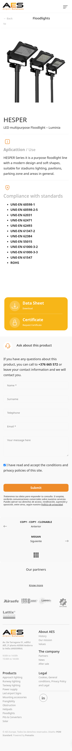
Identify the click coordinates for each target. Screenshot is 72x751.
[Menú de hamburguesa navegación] (65, 6)
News (42, 659)
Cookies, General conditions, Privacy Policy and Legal (52, 681)
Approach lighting (12, 677)
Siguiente (37, 539)
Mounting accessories (15, 697)
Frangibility (9, 701)
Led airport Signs (12, 693)
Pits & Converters (12, 717)
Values (42, 644)
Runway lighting (11, 681)
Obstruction (9, 705)
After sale (44, 663)
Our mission (45, 640)
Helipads (7, 709)
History (42, 636)
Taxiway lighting (11, 685)
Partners (43, 655)
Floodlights (41, 18)
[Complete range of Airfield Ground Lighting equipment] (27, 6)
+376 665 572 (48, 364)
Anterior (34, 524)
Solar (5, 721)
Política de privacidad (52, 504)
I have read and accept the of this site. (35, 467)
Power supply (10, 689)
